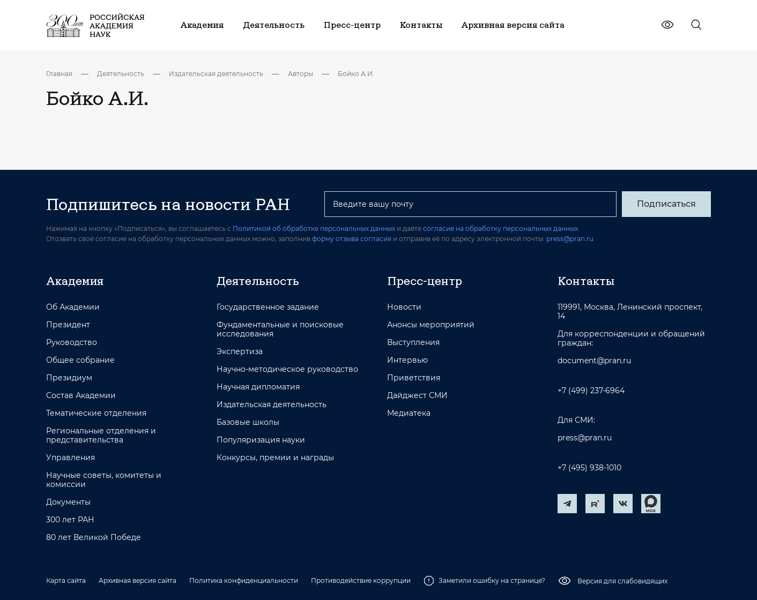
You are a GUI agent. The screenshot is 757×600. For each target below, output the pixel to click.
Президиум (69, 377)
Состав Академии (81, 395)
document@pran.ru (594, 360)
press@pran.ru (569, 239)
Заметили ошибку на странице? (484, 580)
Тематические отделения (96, 413)
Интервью (407, 360)
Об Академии (73, 307)
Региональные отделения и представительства (101, 435)
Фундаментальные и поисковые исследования (280, 329)
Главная (59, 74)
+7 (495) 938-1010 (589, 467)
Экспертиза (240, 351)
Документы (68, 502)
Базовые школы (248, 422)
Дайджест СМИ (417, 395)
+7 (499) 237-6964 (591, 390)
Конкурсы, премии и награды (275, 457)
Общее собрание (80, 360)
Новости (404, 307)
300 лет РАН (70, 519)
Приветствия (413, 377)
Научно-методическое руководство (287, 369)
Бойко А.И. (356, 74)
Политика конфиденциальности (243, 580)
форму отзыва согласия (351, 239)
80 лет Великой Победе (93, 537)
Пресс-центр (424, 281)
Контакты (586, 281)
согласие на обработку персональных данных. (501, 228)
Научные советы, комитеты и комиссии (103, 480)
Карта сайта (66, 580)
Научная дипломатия (258, 387)
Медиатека (409, 413)
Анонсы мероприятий (430, 324)
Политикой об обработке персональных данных (314, 228)
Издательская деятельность (216, 74)
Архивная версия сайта (137, 580)
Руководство (71, 342)
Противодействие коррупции (361, 580)
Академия (74, 281)
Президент (68, 324)
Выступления (413, 342)
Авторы (300, 74)
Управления (70, 457)
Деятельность (120, 74)
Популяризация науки (261, 440)
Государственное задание (268, 307)
